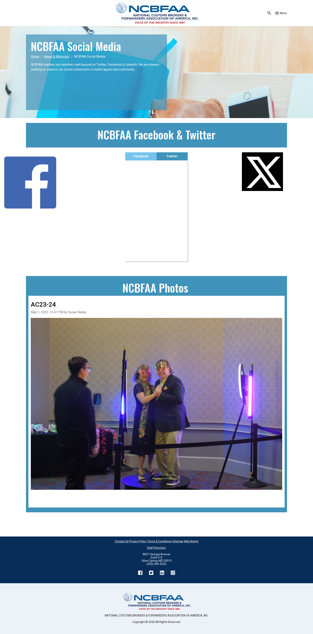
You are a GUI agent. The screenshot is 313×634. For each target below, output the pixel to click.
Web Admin (191, 541)
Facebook (140, 156)
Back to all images (44, 500)
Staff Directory (156, 547)
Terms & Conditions (159, 541)
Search (269, 13)
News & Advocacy (56, 56)
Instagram (172, 572)
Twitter (172, 156)
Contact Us (122, 541)
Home (35, 56)
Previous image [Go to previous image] (42, 495)
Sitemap (177, 541)
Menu (283, 13)
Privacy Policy (137, 541)
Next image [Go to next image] (274, 495)
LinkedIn (162, 572)
